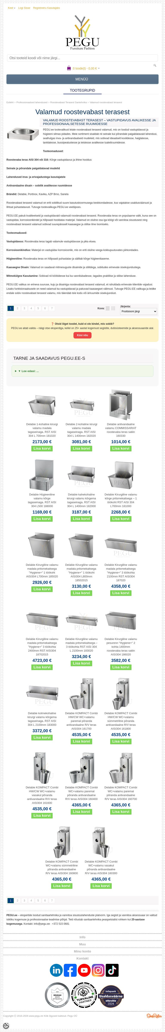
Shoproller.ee (154, 1016)
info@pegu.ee (42, 923)
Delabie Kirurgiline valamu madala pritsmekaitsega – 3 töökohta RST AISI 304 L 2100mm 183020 (81, 644)
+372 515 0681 (60, 923)
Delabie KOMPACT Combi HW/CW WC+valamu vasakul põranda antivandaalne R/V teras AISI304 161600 (42, 795)
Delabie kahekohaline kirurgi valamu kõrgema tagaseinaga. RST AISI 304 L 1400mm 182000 (81, 500)
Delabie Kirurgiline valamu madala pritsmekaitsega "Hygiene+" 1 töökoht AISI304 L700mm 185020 (42, 570)
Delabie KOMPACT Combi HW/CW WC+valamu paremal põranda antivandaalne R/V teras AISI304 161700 (81, 721)
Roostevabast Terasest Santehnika (68, 102)
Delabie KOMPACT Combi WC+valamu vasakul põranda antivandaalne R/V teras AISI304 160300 (101, 867)
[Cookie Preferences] (6, 1026)
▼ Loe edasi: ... (28, 371)
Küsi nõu (82, 335)
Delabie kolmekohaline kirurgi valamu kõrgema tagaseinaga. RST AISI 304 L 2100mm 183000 (42, 719)
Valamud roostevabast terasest (106, 102)
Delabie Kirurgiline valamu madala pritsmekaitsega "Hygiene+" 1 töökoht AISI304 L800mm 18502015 (81, 572)
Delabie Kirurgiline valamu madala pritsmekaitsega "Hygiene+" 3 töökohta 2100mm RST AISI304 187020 (121, 572)
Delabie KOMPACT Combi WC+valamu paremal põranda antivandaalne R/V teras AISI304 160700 (120, 793)
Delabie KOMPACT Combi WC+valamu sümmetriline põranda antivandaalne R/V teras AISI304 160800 (61, 867)
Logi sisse (24, 7)
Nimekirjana (108, 308)
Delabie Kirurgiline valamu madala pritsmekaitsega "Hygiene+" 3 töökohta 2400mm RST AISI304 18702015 (42, 646)
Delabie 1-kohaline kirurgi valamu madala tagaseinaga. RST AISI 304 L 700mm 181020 (42, 430)
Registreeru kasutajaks (46, 7)
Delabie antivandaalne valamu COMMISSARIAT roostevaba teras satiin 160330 (120, 430)
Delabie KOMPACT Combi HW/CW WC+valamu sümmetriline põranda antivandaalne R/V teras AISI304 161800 (120, 721)
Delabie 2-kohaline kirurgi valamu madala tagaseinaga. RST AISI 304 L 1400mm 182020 (81, 430)
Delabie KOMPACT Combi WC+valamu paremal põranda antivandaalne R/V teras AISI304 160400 (81, 793)
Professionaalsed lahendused (31, 102)
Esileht (10, 102)
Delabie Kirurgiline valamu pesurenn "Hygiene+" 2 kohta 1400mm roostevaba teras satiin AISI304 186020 (121, 646)
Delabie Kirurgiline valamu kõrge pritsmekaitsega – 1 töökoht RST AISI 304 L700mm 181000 (121, 500)
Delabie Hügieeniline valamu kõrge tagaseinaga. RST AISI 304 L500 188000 (42, 500)
